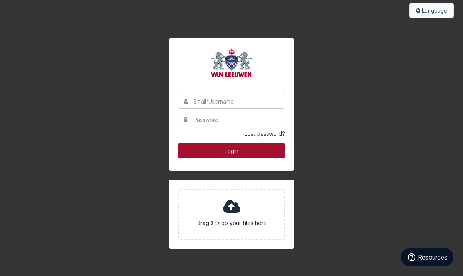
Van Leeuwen (231, 63)
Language (431, 10)
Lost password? (265, 133)
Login (231, 151)
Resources (427, 257)
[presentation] (231, 214)
